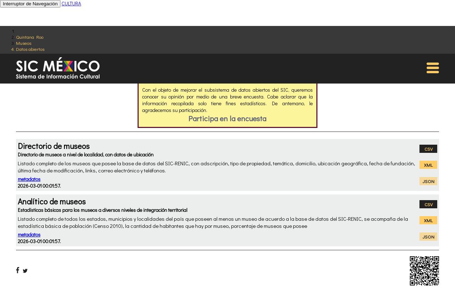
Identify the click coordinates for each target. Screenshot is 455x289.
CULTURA (71, 3)
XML (428, 165)
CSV (428, 149)
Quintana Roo (29, 37)
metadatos (29, 179)
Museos (23, 43)
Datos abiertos (30, 49)
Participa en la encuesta (227, 118)
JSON (428, 181)
